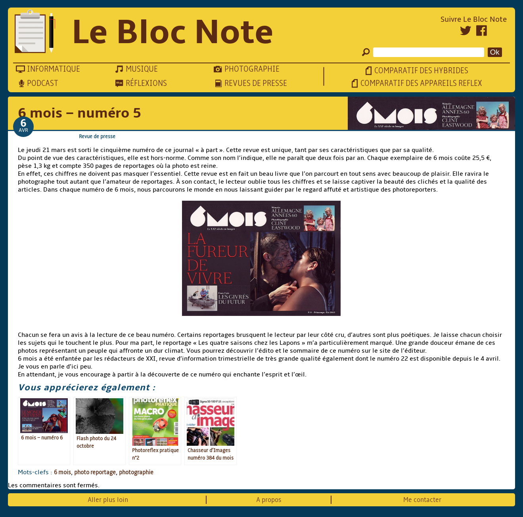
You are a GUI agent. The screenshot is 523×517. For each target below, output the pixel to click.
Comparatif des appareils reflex (421, 83)
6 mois (62, 472)
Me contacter (422, 500)
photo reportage (95, 472)
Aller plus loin (108, 500)
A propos (269, 500)
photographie (136, 472)
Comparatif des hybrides (421, 71)
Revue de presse (97, 136)
